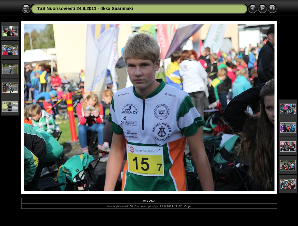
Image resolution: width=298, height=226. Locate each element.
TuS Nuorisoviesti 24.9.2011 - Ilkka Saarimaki (85, 8)
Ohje (187, 206)
